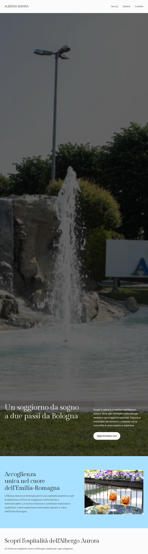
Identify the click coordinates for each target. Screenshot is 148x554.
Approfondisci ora (107, 435)
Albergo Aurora (16, 6)
